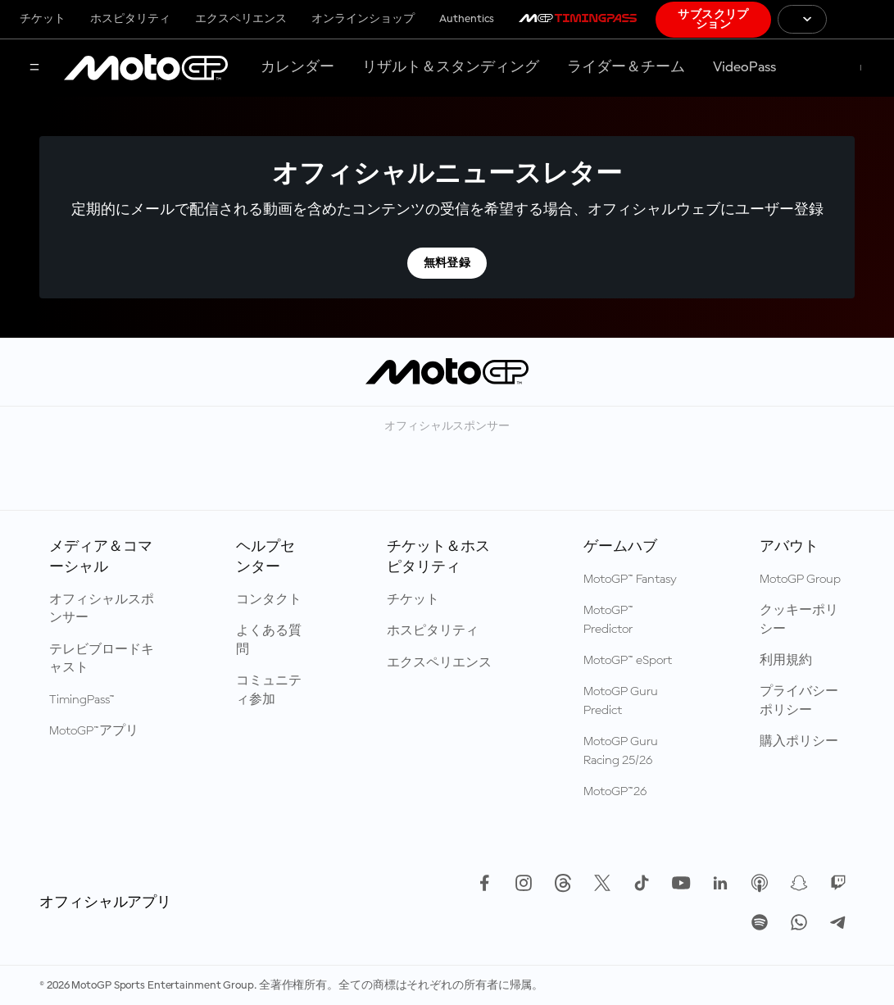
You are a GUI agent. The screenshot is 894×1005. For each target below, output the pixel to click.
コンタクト (269, 600)
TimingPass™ (82, 700)
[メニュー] (34, 68)
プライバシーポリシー (799, 700)
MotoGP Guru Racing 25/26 (620, 750)
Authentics (466, 19)
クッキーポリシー (799, 619)
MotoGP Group (800, 579)
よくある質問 (269, 640)
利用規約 (786, 660)
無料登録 (447, 263)
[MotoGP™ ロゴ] (146, 68)
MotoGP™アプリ (93, 731)
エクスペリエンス (241, 19)
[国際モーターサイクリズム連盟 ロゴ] (860, 19)
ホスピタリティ (130, 19)
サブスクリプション (713, 19)
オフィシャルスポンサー (101, 609)
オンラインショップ (363, 19)
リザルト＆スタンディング (450, 67)
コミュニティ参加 (269, 690)
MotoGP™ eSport (627, 660)
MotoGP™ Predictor (608, 619)
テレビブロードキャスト (101, 659)
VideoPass (744, 67)
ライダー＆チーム (626, 67)
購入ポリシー (799, 741)
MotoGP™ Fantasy (630, 579)
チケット (43, 19)
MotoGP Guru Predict (620, 700)
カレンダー (297, 67)
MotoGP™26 (615, 791)
